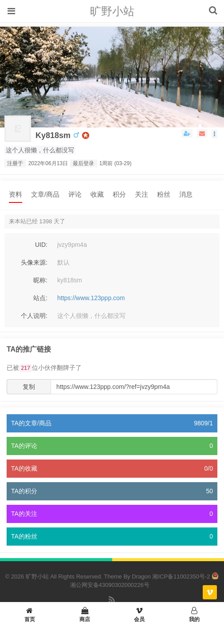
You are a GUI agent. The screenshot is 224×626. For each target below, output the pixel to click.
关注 (141, 194)
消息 (186, 194)
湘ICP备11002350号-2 (181, 576)
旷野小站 (112, 11)
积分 (119, 194)
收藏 (97, 194)
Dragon (141, 576)
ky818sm (53, 135)
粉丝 (163, 194)
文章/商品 (45, 194)
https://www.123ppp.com (91, 297)
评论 (75, 194)
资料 (15, 194)
